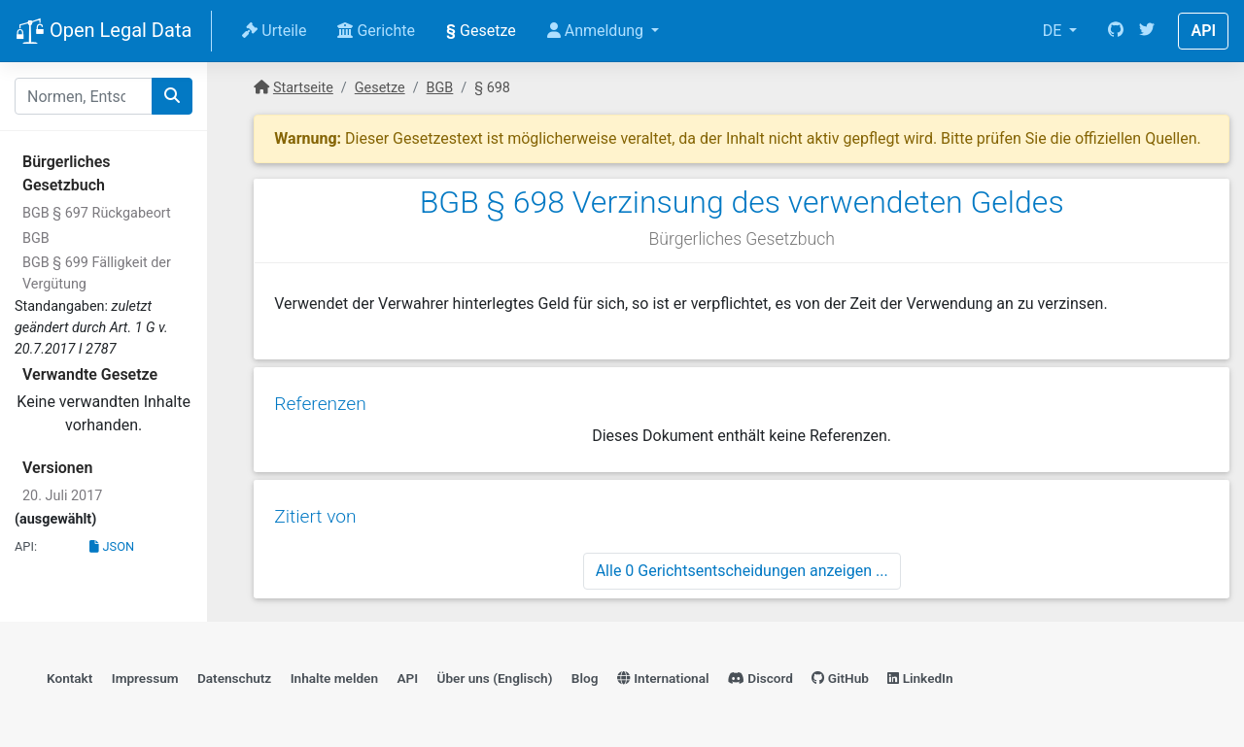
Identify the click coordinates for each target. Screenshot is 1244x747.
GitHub (840, 674)
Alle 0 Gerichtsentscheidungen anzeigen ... (742, 564)
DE (1054, 30)
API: (26, 546)
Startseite (303, 88)
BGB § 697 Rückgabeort (96, 213)
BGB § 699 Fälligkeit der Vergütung (96, 273)
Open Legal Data (103, 32)
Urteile (274, 30)
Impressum (145, 674)
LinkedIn (919, 674)
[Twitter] (1146, 31)
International (663, 674)
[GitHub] (1115, 31)
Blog (585, 674)
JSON (111, 546)
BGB (36, 238)
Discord (760, 674)
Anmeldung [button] (597, 30)
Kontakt (69, 674)
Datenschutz (234, 674)
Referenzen (319, 400)
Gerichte (376, 30)
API (1203, 30)
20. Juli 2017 (62, 496)
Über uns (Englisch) (495, 674)
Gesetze (481, 30)
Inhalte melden (334, 674)
